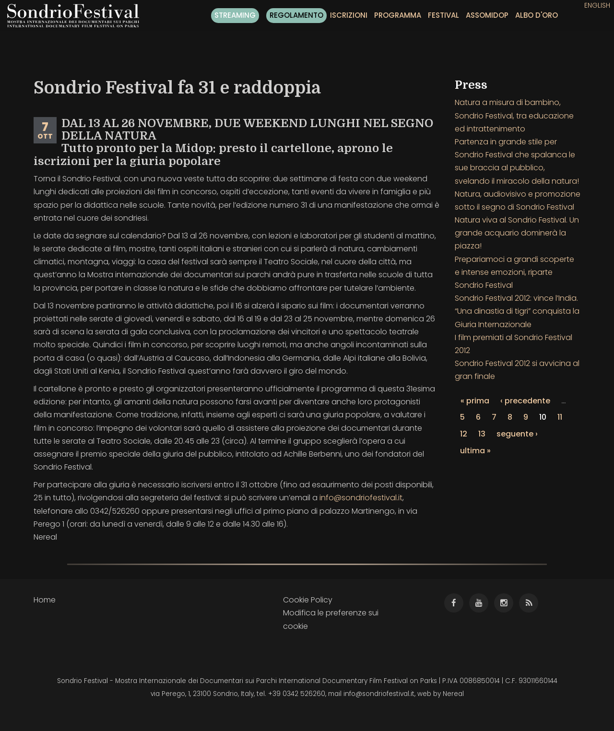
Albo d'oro (536, 15)
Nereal (453, 693)
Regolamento (296, 15)
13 (481, 433)
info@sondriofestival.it (360, 497)
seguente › (517, 433)
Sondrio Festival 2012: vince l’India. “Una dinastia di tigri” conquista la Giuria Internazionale (517, 311)
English (597, 5)
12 (463, 433)
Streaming (235, 15)
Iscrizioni (348, 15)
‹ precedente (525, 400)
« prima (474, 400)
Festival (443, 15)
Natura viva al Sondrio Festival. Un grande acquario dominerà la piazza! (517, 232)
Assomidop (487, 15)
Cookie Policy (307, 599)
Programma (397, 15)
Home (45, 599)
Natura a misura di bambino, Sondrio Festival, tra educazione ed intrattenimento (514, 115)
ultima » (475, 450)
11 (559, 417)
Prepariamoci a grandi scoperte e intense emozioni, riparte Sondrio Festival (514, 272)
